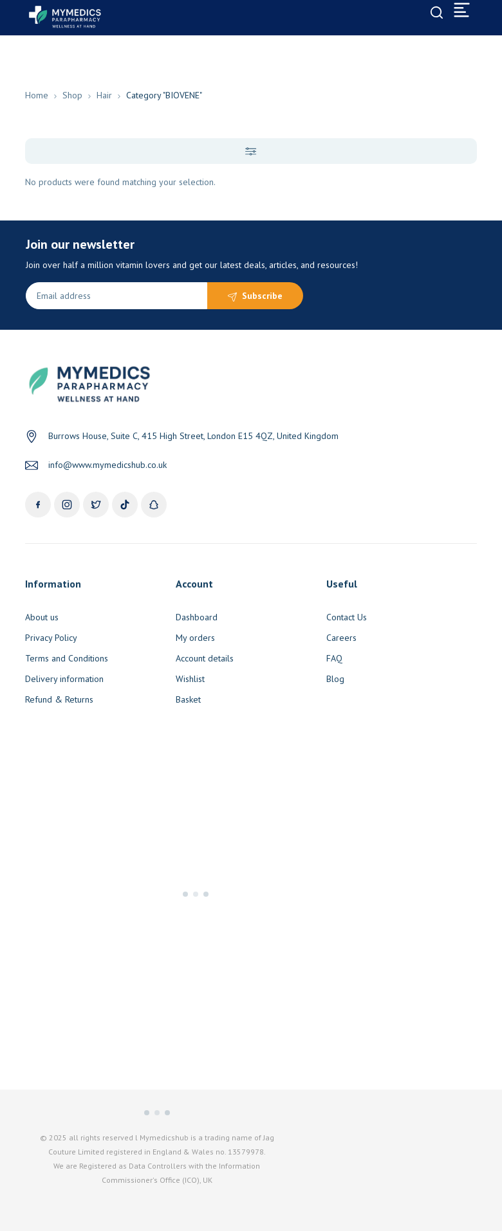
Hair (104, 95)
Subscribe (262, 295)
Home (36, 95)
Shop (72, 95)
